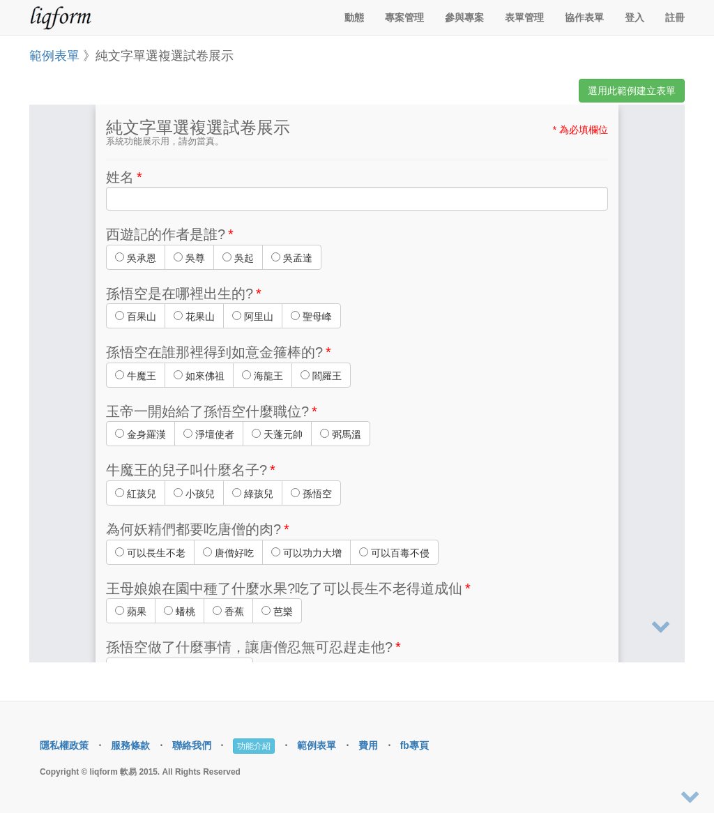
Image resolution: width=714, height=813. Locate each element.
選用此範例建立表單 (632, 90)
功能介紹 (254, 746)
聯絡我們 (191, 745)
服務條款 (130, 745)
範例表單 (54, 56)
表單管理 (524, 17)
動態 (354, 17)
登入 (634, 17)
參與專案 (464, 17)
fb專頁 (414, 745)
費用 (368, 745)
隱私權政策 (64, 745)
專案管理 (404, 17)
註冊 (675, 17)
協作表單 (584, 17)
